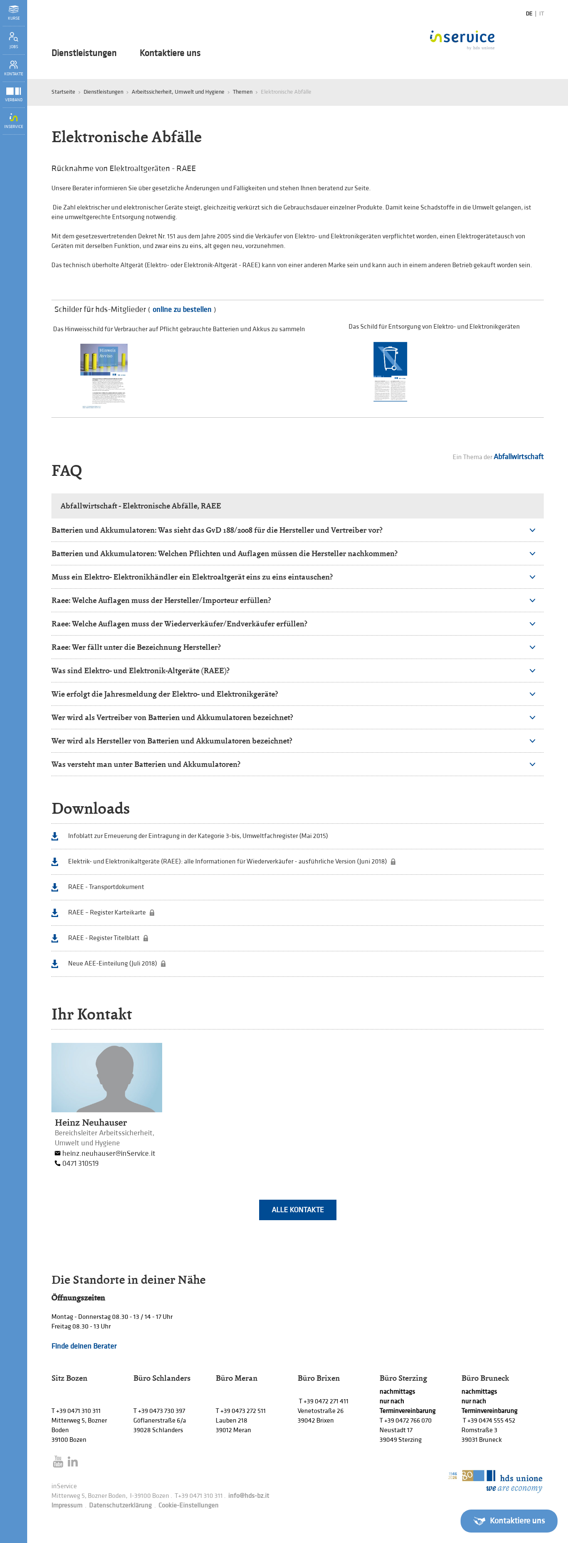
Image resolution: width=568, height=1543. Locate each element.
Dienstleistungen (84, 53)
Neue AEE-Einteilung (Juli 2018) (112, 964)
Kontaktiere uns (170, 53)
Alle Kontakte (298, 1210)
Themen (242, 91)
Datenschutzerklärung (120, 1506)
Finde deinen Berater (84, 1346)
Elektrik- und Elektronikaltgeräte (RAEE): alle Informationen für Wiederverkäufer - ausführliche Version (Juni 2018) (227, 862)
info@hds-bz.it (248, 1496)
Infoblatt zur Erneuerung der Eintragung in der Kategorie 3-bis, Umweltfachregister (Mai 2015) (198, 836)
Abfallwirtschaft (519, 456)
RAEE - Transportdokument (106, 887)
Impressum (66, 1506)
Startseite (63, 91)
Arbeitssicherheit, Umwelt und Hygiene (178, 91)
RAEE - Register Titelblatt (104, 938)
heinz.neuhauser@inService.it (108, 1153)
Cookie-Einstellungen (188, 1506)
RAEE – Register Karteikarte (107, 913)
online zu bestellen (182, 309)
